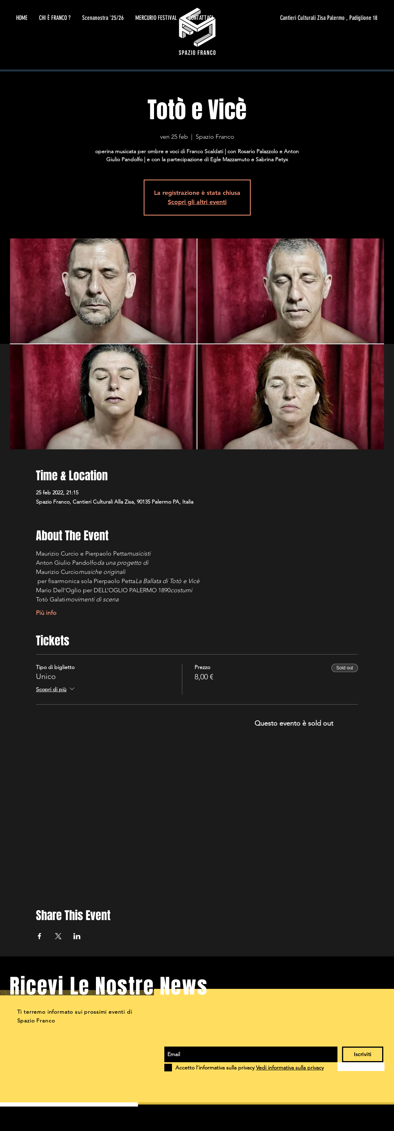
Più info (46, 612)
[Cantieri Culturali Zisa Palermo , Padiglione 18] (305, 18)
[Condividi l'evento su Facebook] (39, 936)
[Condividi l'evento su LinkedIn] (77, 936)
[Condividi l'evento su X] (58, 936)
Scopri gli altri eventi (197, 202)
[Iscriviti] (362, 1054)
